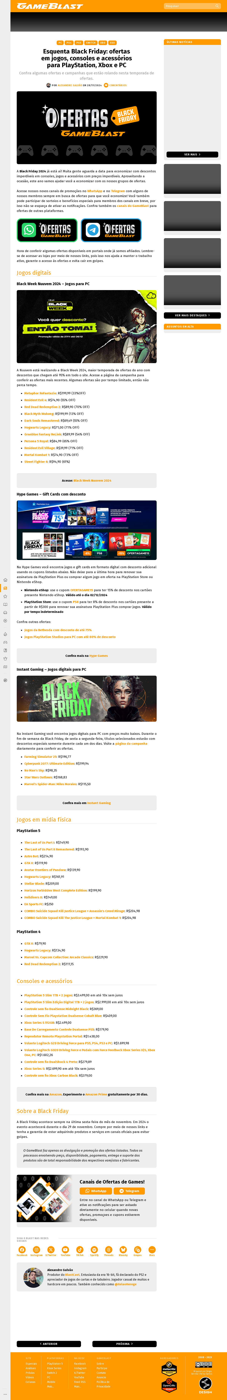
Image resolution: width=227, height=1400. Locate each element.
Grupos (137, 1251)
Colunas (30, 1382)
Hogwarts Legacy (37, 428)
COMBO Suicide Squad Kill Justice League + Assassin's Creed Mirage (74, 911)
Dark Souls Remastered (41, 421)
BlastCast (72, 1275)
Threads (109, 1251)
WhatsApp (94, 191)
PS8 (76, 602)
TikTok (79, 1251)
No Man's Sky (34, 770)
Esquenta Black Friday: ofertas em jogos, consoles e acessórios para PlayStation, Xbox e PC (86, 58)
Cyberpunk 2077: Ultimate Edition (49, 764)
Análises (31, 1368)
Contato (101, 1373)
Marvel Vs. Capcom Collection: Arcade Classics (58, 957)
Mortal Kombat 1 (36, 455)
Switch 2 (52, 1373)
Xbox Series (54, 1368)
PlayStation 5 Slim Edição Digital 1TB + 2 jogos (59, 1002)
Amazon (55, 1094)
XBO (102, 42)
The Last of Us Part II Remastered (49, 849)
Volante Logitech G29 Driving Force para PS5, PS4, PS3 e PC (68, 1043)
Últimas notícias (179, 42)
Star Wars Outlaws (38, 777)
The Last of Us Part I (39, 843)
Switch (91, 42)
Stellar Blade (34, 884)
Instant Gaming (99, 803)
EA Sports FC (33, 904)
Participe (102, 1368)
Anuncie (101, 1377)
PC (60, 42)
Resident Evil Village (39, 448)
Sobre (100, 1363)
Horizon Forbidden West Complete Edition (55, 890)
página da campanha (131, 744)
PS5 (78, 42)
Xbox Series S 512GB (39, 1023)
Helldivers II (33, 897)
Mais (152, 1251)
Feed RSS (80, 1382)
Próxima (123, 1344)
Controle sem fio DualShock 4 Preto (50, 1062)
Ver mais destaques (191, 315)
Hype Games (98, 656)
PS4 (69, 42)
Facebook (22, 1251)
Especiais (31, 1363)
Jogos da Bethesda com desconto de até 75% (58, 630)
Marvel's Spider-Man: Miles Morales (50, 784)
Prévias (30, 1373)
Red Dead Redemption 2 (42, 407)
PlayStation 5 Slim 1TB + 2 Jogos (48, 995)
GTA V (28, 863)
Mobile (51, 1382)
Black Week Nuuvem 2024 (92, 481)
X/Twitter (50, 1251)
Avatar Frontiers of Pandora (45, 870)
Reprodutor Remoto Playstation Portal (53, 1036)
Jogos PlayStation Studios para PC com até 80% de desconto (70, 637)
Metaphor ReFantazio (40, 393)
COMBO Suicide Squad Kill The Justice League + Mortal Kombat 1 (72, 918)
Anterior (50, 1344)
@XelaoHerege (126, 1284)
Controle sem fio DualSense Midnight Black (56, 1009)
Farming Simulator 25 (40, 757)
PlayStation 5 (55, 1363)
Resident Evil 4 (35, 400)
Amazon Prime (96, 1094)
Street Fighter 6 (36, 462)
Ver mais (192, 154)
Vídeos (30, 1377)
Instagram (36, 1251)
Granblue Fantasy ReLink (42, 434)
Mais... (50, 1386)
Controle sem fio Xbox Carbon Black (50, 1076)
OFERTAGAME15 (81, 590)
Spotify (94, 1251)
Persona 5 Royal (36, 441)
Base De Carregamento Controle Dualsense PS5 (59, 1030)
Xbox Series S (34, 1069)
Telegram (118, 191)
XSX (112, 42)
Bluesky (123, 1251)
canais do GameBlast (133, 206)
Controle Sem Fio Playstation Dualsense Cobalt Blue (62, 1016)
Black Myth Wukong (38, 414)
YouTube (65, 1251)
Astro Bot (31, 856)
